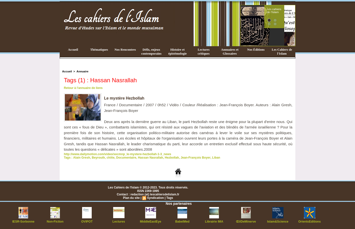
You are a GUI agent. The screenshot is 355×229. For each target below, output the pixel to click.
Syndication (155, 198)
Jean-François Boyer (193, 157)
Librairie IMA (214, 221)
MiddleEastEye (150, 221)
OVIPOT (86, 221)
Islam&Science (277, 221)
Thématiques (99, 49)
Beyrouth (97, 157)
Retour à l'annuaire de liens (83, 88)
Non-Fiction (55, 221)
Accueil (73, 49)
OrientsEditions (309, 221)
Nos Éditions (256, 49)
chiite (110, 157)
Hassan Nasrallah (149, 157)
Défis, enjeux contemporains (151, 51)
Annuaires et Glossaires (230, 51)
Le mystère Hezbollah (124, 98)
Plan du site (131, 198)
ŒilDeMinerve (246, 221)
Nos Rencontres (125, 49)
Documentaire (125, 157)
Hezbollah (170, 157)
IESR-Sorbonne (23, 221)
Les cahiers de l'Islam (283, 11)
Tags (169, 198)
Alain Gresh (81, 157)
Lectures (119, 221)
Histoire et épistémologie (177, 51)
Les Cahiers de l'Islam (282, 51)
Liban (213, 157)
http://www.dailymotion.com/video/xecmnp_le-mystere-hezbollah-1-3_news (116, 154)
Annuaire (82, 71)
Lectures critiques (204, 51)
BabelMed (182, 221)
